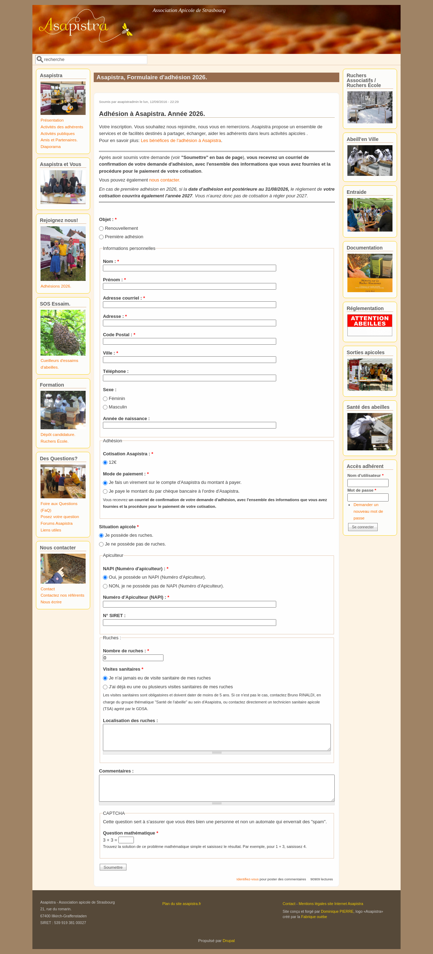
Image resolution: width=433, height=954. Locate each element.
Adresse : (115, 316)
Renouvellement (121, 228)
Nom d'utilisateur (365, 475)
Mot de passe (361, 490)
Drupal (229, 940)
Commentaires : (116, 771)
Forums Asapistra (57, 523)
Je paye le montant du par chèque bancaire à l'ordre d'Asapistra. (174, 491)
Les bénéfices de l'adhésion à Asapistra (181, 140)
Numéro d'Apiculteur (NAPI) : (136, 597)
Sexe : (109, 389)
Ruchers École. (54, 441)
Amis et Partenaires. (59, 139)
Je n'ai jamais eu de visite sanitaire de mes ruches (160, 678)
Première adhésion (124, 236)
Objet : (108, 219)
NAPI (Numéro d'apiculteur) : (135, 568)
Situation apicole (119, 526)
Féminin (117, 398)
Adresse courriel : (124, 298)
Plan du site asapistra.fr (181, 903)
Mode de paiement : (126, 473)
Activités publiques (58, 133)
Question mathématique (130, 833)
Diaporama (51, 146)
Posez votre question (60, 516)
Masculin (118, 407)
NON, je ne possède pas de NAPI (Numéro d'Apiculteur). (166, 586)
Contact (48, 588)
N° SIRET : (114, 615)
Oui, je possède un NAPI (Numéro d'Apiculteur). (157, 577)
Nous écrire (51, 601)
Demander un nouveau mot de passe (368, 511)
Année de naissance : (126, 418)
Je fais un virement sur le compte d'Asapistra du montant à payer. (175, 482)
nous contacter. (164, 180)
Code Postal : (119, 334)
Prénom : (114, 279)
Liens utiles (51, 530)
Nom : (111, 261)
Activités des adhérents (62, 126)
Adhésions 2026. (56, 286)
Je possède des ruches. (129, 535)
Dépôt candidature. (58, 434)
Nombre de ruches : (126, 650)
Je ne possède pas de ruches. (135, 544)
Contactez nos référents (62, 595)
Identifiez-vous (247, 879)
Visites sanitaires (123, 669)
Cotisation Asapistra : (128, 453)
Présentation (52, 120)
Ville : (110, 353)
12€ (113, 462)
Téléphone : (116, 371)
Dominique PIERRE (337, 911)
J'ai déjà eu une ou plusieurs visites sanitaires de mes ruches (171, 686)
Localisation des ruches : (130, 720)
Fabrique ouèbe (314, 917)
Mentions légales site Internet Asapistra (331, 903)
